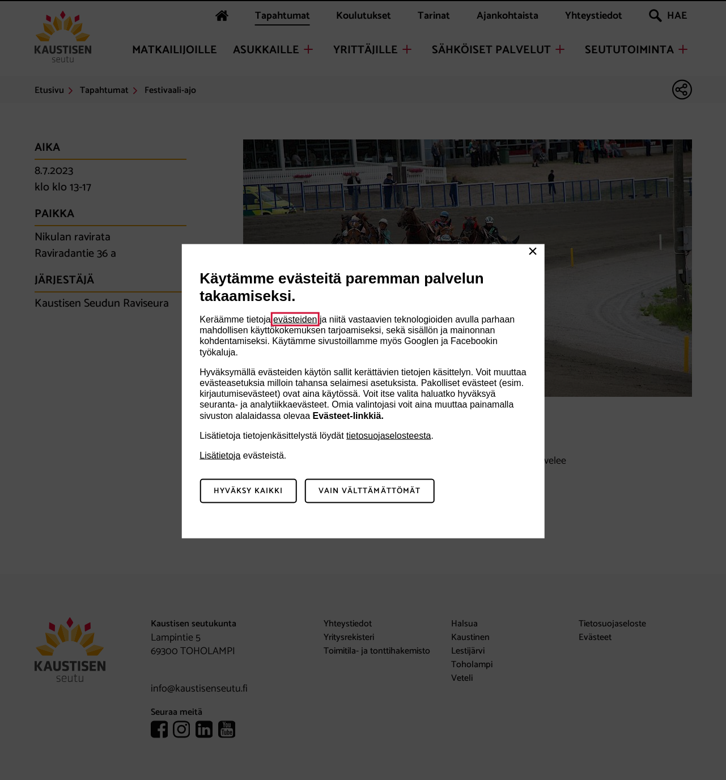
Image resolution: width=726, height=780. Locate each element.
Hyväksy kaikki (248, 490)
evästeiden (295, 319)
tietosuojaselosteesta (388, 435)
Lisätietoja (219, 455)
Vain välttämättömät (370, 490)
